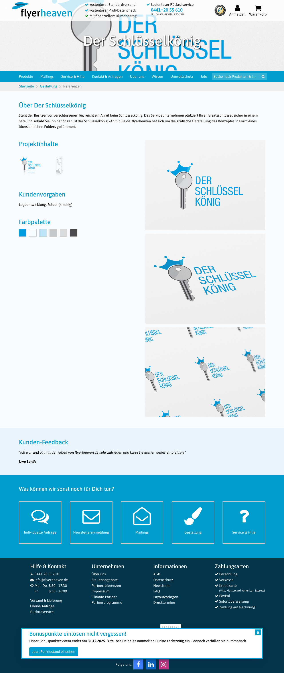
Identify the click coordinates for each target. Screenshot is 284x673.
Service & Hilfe (73, 76)
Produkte (26, 76)
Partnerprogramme (107, 602)
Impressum (100, 591)
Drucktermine (164, 602)
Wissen (157, 76)
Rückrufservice (42, 612)
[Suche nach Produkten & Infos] (236, 76)
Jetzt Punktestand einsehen (53, 651)
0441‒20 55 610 (167, 9)
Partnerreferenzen (106, 586)
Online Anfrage (42, 606)
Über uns (137, 76)
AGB (156, 574)
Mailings (47, 76)
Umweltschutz (181, 76)
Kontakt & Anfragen (107, 76)
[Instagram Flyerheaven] (164, 665)
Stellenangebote (105, 580)
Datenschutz (163, 580)
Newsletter (162, 586)
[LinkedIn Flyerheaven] (151, 665)
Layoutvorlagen (165, 597)
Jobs (204, 76)
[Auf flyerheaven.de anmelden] (237, 10)
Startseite (26, 86)
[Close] (258, 632)
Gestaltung (48, 86)
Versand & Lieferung (46, 600)
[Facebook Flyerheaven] (138, 665)
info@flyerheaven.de (49, 580)
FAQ (156, 591)
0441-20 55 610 (44, 574)
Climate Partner (104, 597)
